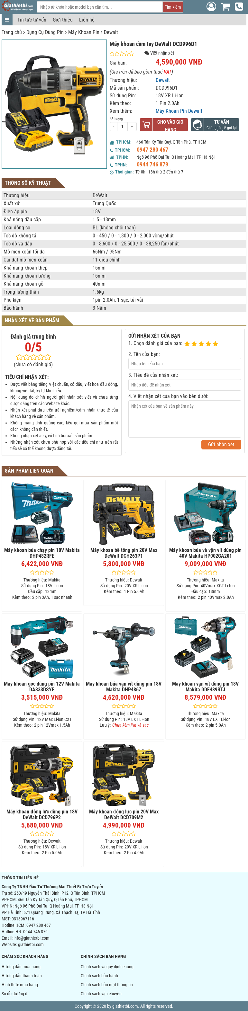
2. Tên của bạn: (144, 354)
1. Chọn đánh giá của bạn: (155, 343)
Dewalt (111, 32)
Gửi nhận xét (221, 444)
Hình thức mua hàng (20, 984)
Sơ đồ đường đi (15, 993)
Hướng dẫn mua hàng (21, 966)
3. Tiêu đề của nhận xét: (153, 375)
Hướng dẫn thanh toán (22, 975)
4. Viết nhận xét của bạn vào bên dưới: (168, 396)
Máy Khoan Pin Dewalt (179, 111)
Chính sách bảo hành (99, 975)
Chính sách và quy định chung (107, 966)
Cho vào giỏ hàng (170, 126)
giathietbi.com (31, 944)
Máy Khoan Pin (83, 32)
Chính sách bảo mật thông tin (107, 984)
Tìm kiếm (173, 7)
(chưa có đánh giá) (33, 364)
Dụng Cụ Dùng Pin (45, 32)
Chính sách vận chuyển (101, 993)
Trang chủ (12, 32)
